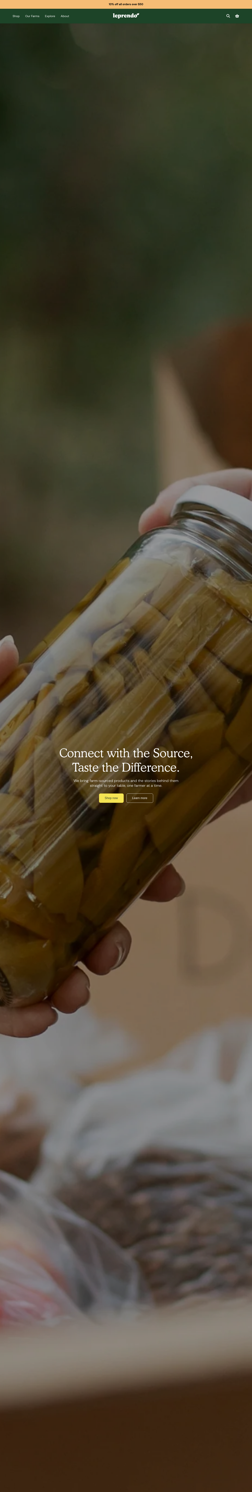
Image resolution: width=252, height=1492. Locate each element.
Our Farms (32, 16)
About (65, 16)
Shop (16, 16)
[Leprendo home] (126, 16)
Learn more (139, 798)
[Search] (228, 16)
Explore (50, 16)
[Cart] (237, 16)
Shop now (111, 798)
